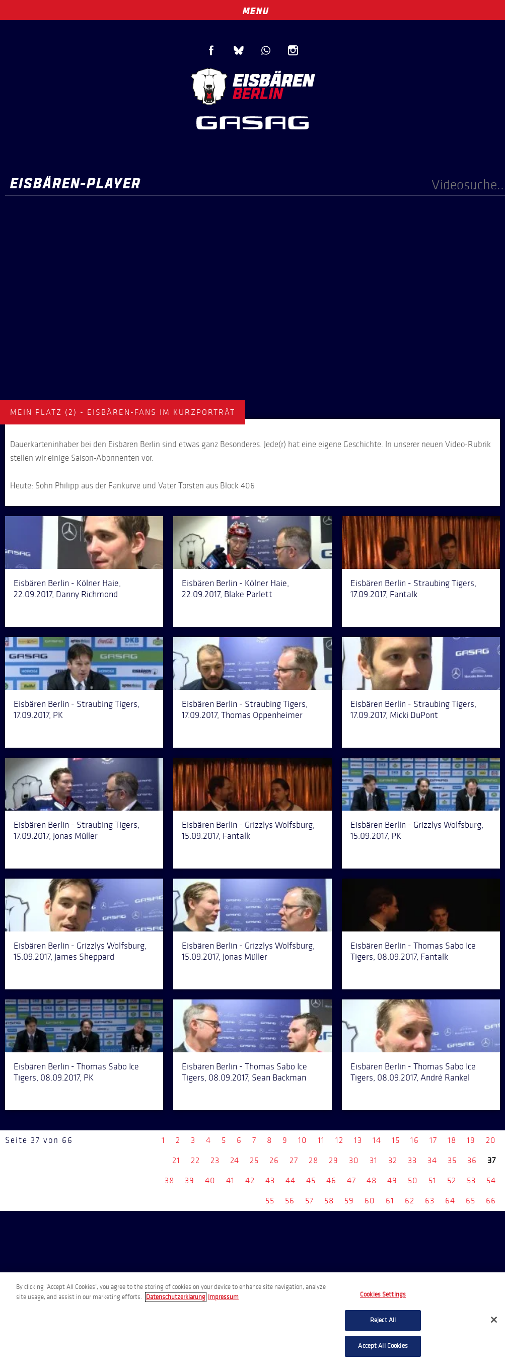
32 (392, 1160)
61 (390, 1200)
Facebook (211, 50)
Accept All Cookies (382, 1346)
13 (358, 1140)
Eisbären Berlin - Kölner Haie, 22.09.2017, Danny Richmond (67, 589)
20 (491, 1140)
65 (470, 1200)
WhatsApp (266, 50)
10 (302, 1140)
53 (471, 1180)
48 (372, 1180)
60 (370, 1200)
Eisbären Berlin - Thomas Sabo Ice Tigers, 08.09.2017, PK (76, 1072)
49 (392, 1180)
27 (294, 1160)
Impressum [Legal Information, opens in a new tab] (223, 1297)
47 (351, 1180)
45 (311, 1180)
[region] (252, 1319)
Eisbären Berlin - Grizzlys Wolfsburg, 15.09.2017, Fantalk (248, 830)
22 (195, 1160)
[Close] (494, 1320)
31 (374, 1160)
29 (333, 1160)
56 (290, 1200)
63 (430, 1200)
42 (250, 1180)
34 (432, 1160)
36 (472, 1160)
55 (269, 1200)
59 (349, 1200)
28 (313, 1160)
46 (331, 1180)
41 (230, 1180)
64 (450, 1200)
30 (354, 1160)
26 (274, 1160)
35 (452, 1160)
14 (377, 1140)
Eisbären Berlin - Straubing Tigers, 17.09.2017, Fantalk (413, 589)
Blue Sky (239, 50)
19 (471, 1140)
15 (396, 1140)
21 (176, 1160)
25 (254, 1160)
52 (451, 1180)
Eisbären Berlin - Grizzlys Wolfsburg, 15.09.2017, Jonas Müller (248, 951)
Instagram (293, 50)
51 (432, 1180)
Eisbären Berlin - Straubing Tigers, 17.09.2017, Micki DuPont (413, 709)
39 (189, 1180)
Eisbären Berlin (252, 85)
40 (210, 1180)
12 (339, 1140)
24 (234, 1160)
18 (452, 1140)
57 (309, 1200)
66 (491, 1200)
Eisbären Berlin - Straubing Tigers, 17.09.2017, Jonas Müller (76, 830)
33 (412, 1160)
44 (290, 1180)
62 (409, 1200)
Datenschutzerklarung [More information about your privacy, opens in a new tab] (175, 1297)
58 (329, 1200)
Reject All (383, 1320)
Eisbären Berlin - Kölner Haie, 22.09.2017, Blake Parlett (235, 589)
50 (413, 1180)
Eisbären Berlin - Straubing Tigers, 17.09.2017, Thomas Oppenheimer (245, 709)
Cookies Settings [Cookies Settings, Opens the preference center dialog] (383, 1294)
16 (414, 1140)
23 (215, 1160)
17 (433, 1140)
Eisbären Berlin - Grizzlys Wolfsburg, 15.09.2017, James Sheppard (80, 951)
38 (169, 1180)
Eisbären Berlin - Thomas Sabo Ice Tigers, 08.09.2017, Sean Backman (244, 1072)
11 (321, 1140)
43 (270, 1180)
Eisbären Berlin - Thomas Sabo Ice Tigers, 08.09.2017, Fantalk (413, 951)
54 (491, 1180)
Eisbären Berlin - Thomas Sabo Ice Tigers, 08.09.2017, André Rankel (413, 1072)
